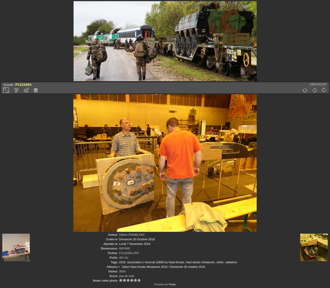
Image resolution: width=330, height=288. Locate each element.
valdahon (231, 262)
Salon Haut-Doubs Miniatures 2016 (145, 267)
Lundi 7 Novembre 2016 (134, 244)
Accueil (8, 84)
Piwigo (172, 284)
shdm (219, 262)
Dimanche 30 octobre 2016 (187, 267)
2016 (122, 262)
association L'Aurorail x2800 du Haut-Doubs (155, 262)
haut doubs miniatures (200, 262)
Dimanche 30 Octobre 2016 (137, 239)
